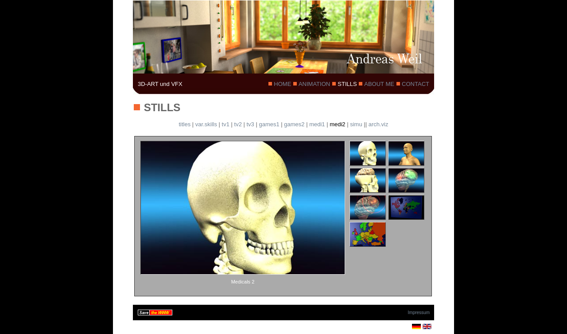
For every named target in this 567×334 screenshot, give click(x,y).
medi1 (317, 124)
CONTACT (414, 84)
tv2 (238, 124)
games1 (269, 124)
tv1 (225, 124)
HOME (282, 84)
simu (356, 124)
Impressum (419, 312)
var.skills (206, 124)
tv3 (250, 124)
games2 (294, 124)
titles (185, 124)
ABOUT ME (379, 84)
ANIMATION (314, 84)
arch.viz (378, 124)
